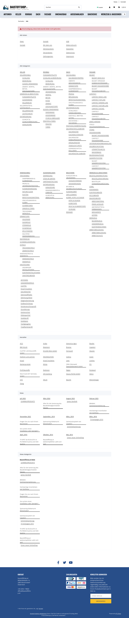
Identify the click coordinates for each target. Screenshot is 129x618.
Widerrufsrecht (71, 45)
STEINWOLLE (26, 225)
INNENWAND (50, 112)
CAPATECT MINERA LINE (100, 103)
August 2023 (70, 398)
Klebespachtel (25, 315)
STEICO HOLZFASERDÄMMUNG (97, 126)
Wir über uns (47, 45)
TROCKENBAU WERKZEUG (27, 212)
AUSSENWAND (27, 100)
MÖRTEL (48, 95)
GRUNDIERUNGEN (75, 184)
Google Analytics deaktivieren (38, 613)
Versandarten (47, 53)
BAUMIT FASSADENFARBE (100, 86)
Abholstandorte (48, 49)
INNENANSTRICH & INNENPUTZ (26, 255)
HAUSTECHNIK (25, 265)
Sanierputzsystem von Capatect (73, 423)
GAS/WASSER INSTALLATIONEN (28, 269)
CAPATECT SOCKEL (98, 109)
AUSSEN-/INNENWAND (30, 84)
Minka (45, 364)
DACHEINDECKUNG (72, 108)
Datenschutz (70, 53)
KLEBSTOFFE (73, 203)
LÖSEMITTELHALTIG (98, 149)
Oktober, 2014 (48, 435)
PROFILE (71, 94)
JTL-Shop (118, 613)
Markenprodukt (25, 364)
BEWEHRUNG (26, 81)
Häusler (92, 351)
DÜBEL (91, 187)
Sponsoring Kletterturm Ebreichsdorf (51, 423)
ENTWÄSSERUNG (25, 116)
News (115, 2)
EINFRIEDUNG (47, 176)
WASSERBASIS (96, 152)
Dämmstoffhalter (26, 295)
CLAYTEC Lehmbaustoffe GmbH (28, 352)
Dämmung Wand (26, 298)
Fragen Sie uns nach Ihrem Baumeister (29, 423)
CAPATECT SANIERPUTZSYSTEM (99, 167)
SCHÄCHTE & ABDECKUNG (50, 196)
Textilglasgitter (26, 324)
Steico (91, 374)
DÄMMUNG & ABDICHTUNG (29, 94)
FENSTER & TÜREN (49, 121)
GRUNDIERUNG (51, 92)
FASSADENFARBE (95, 132)
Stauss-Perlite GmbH (73, 374)
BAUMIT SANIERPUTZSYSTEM (99, 162)
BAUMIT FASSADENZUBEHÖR (98, 90)
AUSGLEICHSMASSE (75, 181)
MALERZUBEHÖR (95, 198)
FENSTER (48, 124)
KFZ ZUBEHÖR (94, 195)
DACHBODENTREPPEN (76, 78)
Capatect (92, 347)
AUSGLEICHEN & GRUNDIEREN (71, 177)
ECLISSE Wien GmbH (50, 351)
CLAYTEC (24, 286)
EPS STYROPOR (27, 231)
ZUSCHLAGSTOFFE (52, 106)
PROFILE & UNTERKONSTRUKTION (30, 185)
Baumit (68, 380)
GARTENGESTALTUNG (50, 181)
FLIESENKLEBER (71, 192)
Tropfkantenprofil (27, 327)
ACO (21, 343)
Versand (41, 608)
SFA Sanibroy (47, 374)
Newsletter (70, 49)
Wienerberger (94, 380)
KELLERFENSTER (27, 111)
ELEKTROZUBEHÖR (95, 192)
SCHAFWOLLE (26, 228)
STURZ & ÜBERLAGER (53, 118)
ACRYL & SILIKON (74, 200)
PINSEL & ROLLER (97, 204)
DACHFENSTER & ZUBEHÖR (75, 129)
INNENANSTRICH (28, 259)
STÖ (21, 380)
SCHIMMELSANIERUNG (27, 242)
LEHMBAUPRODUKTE (28, 401)
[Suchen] (60, 7)
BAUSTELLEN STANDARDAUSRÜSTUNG (100, 183)
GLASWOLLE (26, 222)
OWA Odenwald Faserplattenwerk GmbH (74, 365)
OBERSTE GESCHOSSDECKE (74, 82)
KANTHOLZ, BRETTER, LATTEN (76, 117)
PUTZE (48, 101)
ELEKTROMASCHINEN (99, 227)
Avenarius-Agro (71, 343)
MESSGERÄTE (96, 212)
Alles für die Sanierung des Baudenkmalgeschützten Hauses (52, 406)
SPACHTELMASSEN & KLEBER (76, 104)
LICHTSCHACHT (27, 114)
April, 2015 (23, 435)
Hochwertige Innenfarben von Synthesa (98, 412)
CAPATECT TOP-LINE (98, 100)
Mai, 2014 (69, 435)
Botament (46, 347)
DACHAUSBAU (71, 75)
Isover (91, 357)
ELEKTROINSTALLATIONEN (31, 272)
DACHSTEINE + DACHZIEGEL (73, 122)
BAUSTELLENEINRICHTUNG (98, 176)
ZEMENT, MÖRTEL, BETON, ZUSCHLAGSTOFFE (28, 89)
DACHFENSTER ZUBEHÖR (77, 153)
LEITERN (94, 215)
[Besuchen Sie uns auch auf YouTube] (71, 562)
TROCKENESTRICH (28, 248)
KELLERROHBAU (25, 75)
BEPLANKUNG (73, 97)
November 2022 (25, 416)
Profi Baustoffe (25, 370)
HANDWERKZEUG (97, 224)
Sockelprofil (25, 318)
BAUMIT (92, 75)
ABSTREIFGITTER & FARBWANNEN (98, 208)
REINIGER (69, 212)
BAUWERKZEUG (97, 221)
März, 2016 (93, 416)
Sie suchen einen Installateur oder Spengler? (29, 430)
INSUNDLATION (48, 357)
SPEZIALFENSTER (74, 143)
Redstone (46, 370)
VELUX (45, 380)
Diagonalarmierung (27, 300)
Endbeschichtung (27, 303)
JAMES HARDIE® (94, 122)
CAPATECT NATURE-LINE (100, 106)
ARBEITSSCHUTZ (97, 236)
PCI (90, 364)
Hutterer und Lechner (27, 357)
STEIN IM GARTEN (49, 179)
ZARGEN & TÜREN (28, 208)
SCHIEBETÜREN (27, 205)
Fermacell (69, 351)
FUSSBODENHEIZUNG (29, 189)
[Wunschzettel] (114, 7)
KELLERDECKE (27, 103)
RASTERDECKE (25, 239)
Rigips (68, 370)
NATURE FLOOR (27, 192)
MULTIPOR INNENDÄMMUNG (28, 235)
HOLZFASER (26, 219)
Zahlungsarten (48, 56)
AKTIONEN (24, 280)
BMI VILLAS (23, 347)
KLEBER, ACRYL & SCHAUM (75, 197)
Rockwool (92, 370)
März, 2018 (70, 416)
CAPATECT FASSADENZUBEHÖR (98, 118)
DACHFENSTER (73, 132)
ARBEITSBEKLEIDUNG (96, 230)
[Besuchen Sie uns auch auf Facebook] (58, 562)
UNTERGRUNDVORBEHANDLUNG (100, 143)
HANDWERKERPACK (27, 283)
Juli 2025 (23, 398)
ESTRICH (23, 245)
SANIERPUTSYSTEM (95, 158)
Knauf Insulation (26, 289)
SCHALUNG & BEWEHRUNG (52, 78)
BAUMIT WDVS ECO (98, 78)
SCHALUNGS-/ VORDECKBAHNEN (75, 112)
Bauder (91, 343)
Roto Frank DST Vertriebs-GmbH (28, 375)
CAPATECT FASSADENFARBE (97, 113)
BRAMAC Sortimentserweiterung (97, 405)
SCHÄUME (72, 209)
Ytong (22, 383)
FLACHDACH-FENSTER (76, 135)
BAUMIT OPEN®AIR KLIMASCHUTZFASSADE (99, 82)
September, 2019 (49, 416)
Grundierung (25, 309)
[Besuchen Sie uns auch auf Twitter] (64, 562)
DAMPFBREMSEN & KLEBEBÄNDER (75, 90)
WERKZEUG (93, 218)
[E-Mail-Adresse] (100, 596)
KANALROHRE (27, 124)
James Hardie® (72, 401)
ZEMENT (48, 103)
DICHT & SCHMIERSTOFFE (77, 206)
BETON (48, 98)
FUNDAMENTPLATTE (29, 97)
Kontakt (123, 2)
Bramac (68, 347)
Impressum (70, 56)
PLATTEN (25, 194)
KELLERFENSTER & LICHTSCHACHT (26, 107)
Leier (68, 360)
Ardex (45, 343)
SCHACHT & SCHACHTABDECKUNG (29, 121)
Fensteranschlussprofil (28, 306)
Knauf (22, 360)
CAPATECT (92, 94)
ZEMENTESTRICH (28, 251)
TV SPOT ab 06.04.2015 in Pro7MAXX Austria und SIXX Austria (29, 442)
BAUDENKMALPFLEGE (96, 155)
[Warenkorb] (122, 7)
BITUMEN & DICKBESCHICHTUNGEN (74, 188)
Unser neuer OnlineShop (75, 437)
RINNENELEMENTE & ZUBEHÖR (53, 191)
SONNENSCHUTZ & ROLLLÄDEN (75, 150)
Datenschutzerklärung (97, 582)
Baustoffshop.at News (27, 460)
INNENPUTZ (26, 262)
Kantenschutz (25, 312)
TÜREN (48, 127)
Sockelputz (24, 321)
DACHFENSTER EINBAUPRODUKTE (75, 139)
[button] (109, 7)
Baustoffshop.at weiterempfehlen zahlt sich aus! (52, 442)
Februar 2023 (93, 398)
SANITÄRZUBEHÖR (28, 275)
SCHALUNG (26, 78)
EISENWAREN (93, 189)
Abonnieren (100, 601)
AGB (67, 41)
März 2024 (46, 398)
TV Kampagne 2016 (96, 419)
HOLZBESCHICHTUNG (96, 146)
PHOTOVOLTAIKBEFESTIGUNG (76, 126)
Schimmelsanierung (74, 427)
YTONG (91, 130)
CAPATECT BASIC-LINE (99, 97)
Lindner (92, 360)
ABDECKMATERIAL (98, 201)
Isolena (68, 357)
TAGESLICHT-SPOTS (75, 145)
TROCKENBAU (24, 176)
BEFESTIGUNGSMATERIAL (77, 100)
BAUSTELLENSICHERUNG (100, 179)
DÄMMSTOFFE (73, 86)
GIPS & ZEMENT (71, 194)
